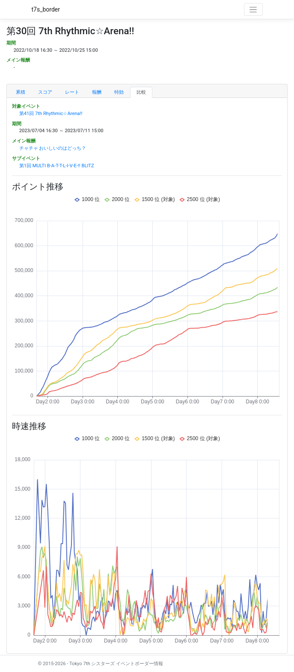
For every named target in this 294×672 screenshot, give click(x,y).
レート (72, 92)
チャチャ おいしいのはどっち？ (52, 148)
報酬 (96, 92)
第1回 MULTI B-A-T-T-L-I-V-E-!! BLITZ (56, 166)
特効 (119, 92)
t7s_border (46, 9)
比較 (141, 92)
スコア (45, 92)
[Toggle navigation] (253, 9)
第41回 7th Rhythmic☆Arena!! (51, 113)
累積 (20, 92)
